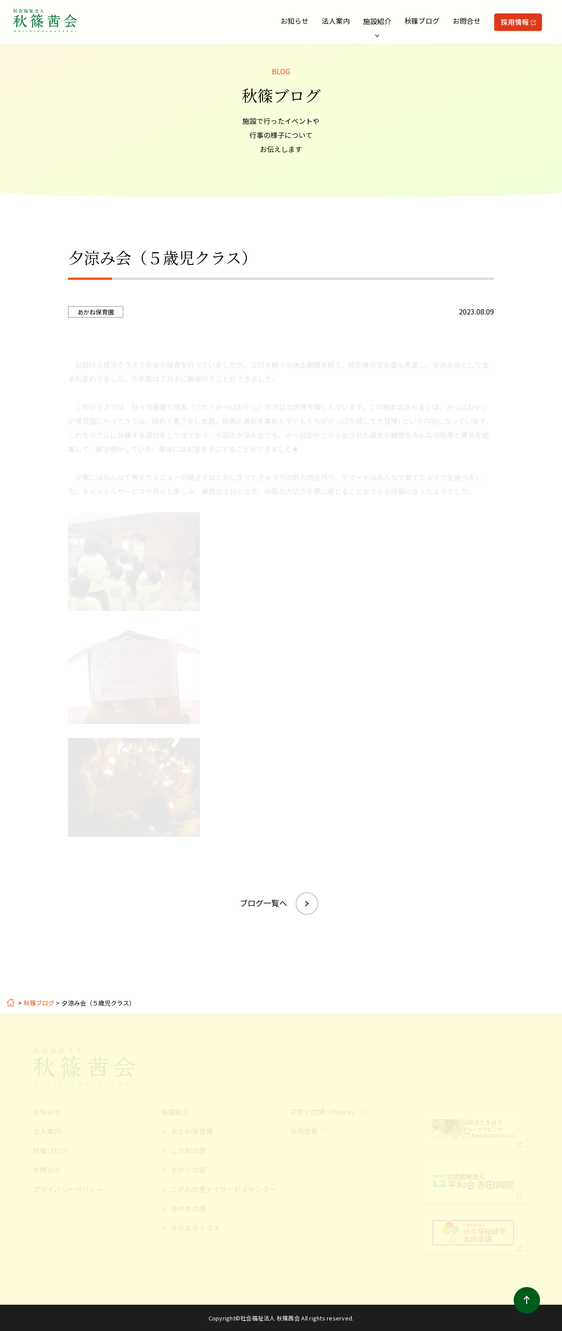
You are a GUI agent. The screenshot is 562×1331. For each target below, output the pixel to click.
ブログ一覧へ (263, 902)
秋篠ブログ (422, 21)
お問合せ (467, 21)
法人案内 (336, 21)
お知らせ (295, 21)
